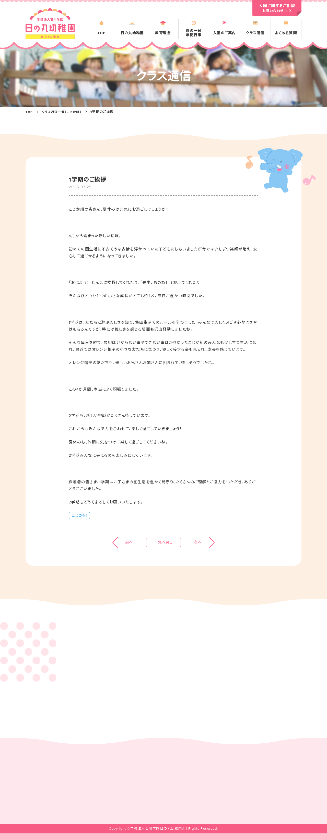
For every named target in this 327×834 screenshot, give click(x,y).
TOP (29, 112)
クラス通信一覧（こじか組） (64, 112)
